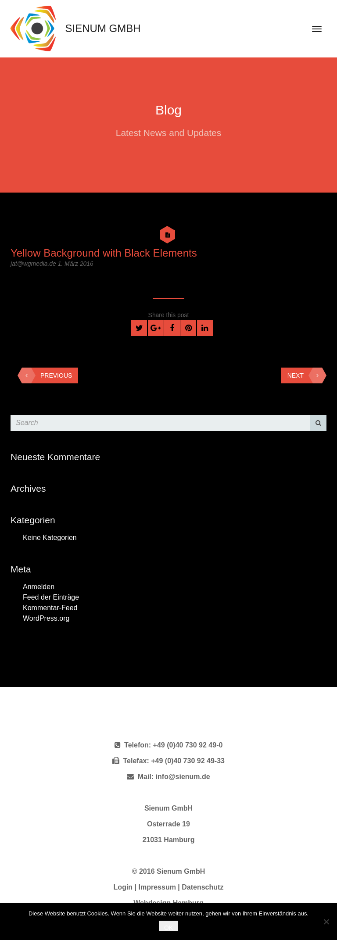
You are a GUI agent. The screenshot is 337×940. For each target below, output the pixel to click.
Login (123, 887)
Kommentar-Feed (50, 607)
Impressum (157, 887)
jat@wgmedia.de (34, 263)
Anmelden (38, 586)
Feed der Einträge (51, 597)
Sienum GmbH (73, 28)
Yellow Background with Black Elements (104, 253)
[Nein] (326, 921)
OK (168, 927)
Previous (47, 375)
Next (304, 375)
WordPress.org (46, 618)
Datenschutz (202, 887)
